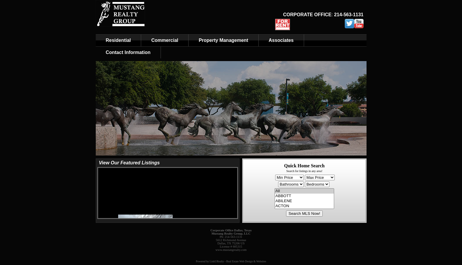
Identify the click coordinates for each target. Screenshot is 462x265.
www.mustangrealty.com (231, 249)
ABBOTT (304, 196)
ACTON (304, 206)
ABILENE (304, 201)
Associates (281, 40)
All (304, 191)
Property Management (223, 40)
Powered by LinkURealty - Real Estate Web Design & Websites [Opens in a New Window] (231, 261)
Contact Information (128, 52)
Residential (118, 40)
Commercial (164, 40)
